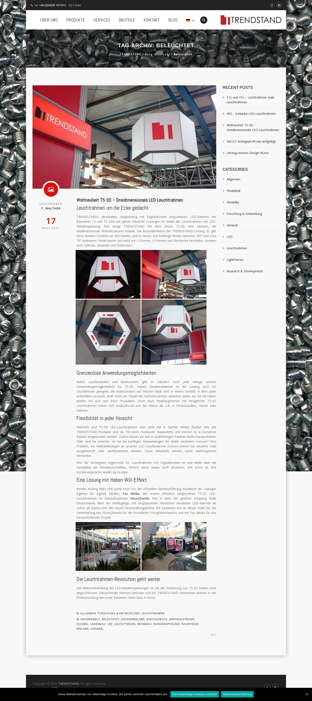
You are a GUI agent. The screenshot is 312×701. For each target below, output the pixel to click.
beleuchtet (111, 638)
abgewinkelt (90, 638)
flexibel (82, 643)
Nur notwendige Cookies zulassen (194, 694)
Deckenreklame (133, 638)
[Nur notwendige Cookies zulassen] (306, 694)
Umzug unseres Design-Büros (248, 172)
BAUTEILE (127, 20)
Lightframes (235, 279)
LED (110, 643)
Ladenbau (98, 643)
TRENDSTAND (68, 684)
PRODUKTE (75, 20)
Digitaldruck (156, 638)
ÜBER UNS (49, 20)
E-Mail (77, 5)
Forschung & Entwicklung (119, 632)
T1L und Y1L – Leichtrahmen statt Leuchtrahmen (250, 119)
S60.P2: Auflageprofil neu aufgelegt (251, 161)
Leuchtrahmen (153, 632)
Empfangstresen (181, 638)
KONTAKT (152, 20)
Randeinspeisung (167, 643)
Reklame (82, 648)
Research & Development (245, 290)
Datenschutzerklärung (237, 694)
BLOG (172, 20)
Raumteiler (190, 643)
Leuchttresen (125, 643)
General (232, 244)
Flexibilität (233, 210)
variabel (97, 648)
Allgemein (88, 632)
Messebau (144, 643)
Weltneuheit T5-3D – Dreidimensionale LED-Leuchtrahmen (129, 219)
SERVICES (102, 20)
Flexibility (233, 221)
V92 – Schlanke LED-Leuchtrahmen (251, 133)
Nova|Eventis (140, 518)
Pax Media (131, 513)
